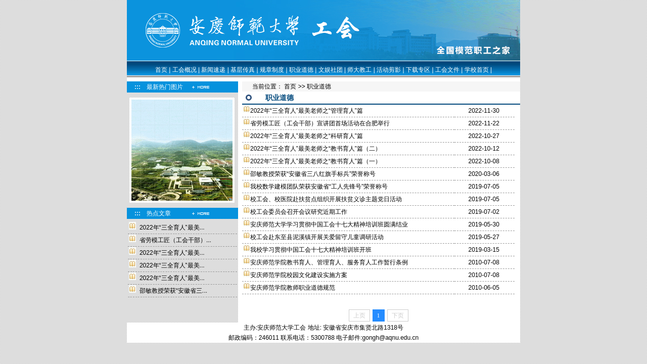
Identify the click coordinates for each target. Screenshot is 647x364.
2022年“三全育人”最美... (172, 227)
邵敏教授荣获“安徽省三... (173, 290)
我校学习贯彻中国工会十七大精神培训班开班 (311, 249)
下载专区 (418, 69)
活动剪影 (389, 69)
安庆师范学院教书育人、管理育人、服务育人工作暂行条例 (329, 262)
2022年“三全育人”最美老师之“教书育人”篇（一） (315, 161)
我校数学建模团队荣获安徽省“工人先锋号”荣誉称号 (319, 186)
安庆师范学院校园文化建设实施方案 (298, 275)
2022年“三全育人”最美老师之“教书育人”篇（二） (315, 148)
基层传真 (242, 69)
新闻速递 (213, 69)
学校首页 (477, 69)
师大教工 (359, 69)
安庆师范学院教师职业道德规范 (292, 287)
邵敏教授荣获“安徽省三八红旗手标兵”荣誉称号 (313, 173)
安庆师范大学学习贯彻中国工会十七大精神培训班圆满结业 (329, 224)
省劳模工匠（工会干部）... (175, 240)
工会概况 (184, 69)
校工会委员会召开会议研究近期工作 (298, 211)
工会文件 (447, 69)
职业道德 (301, 69)
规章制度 (272, 69)
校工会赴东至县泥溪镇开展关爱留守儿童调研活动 (317, 237)
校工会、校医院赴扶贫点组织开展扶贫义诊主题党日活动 (326, 199)
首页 (161, 69)
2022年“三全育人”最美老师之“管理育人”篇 (306, 110)
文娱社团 (330, 69)
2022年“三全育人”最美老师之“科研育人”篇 (306, 136)
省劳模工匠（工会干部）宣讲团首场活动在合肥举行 (320, 123)
